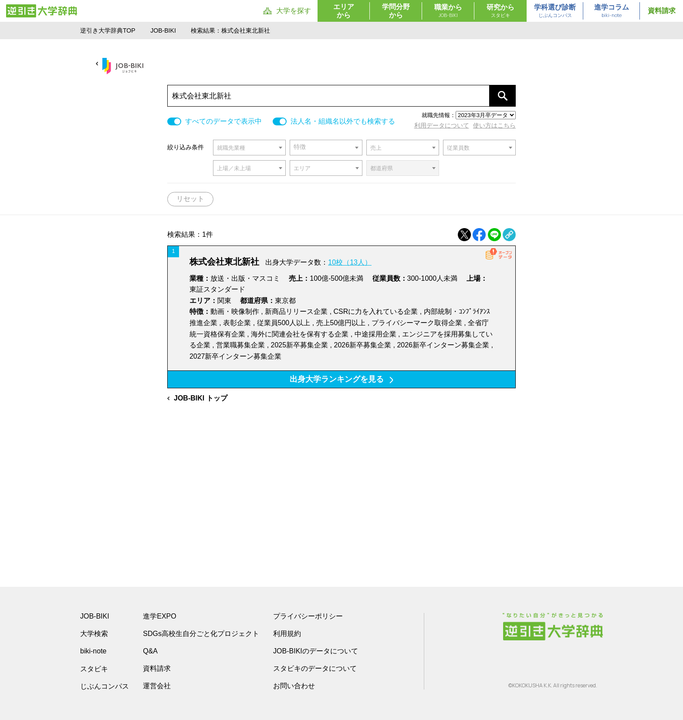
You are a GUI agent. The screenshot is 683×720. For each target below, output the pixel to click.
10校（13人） (350, 262)
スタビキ (94, 668)
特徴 (300, 147)
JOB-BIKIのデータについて (315, 651)
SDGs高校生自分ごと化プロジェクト (201, 633)
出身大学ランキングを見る (341, 379)
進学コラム (611, 11)
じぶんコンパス (104, 686)
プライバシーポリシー (308, 616)
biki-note (93, 651)
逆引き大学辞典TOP (107, 30)
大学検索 (94, 633)
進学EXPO (159, 616)
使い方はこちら (494, 125)
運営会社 (157, 686)
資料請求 (662, 10)
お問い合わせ (294, 686)
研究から (500, 11)
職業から (448, 11)
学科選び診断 (555, 11)
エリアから (343, 11)
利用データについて (441, 125)
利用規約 (287, 633)
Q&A (150, 651)
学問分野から (396, 11)
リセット (190, 198)
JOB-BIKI (163, 30)
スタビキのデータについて (315, 668)
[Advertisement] (341, 482)
